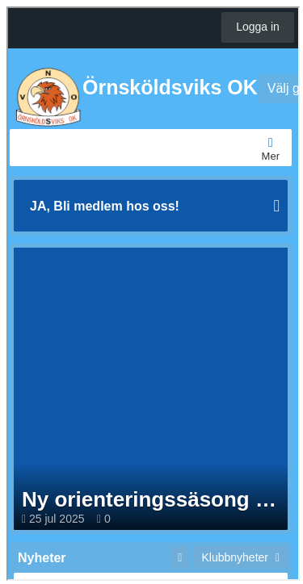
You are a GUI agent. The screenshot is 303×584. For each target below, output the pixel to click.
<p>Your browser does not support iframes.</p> (153, 292)
